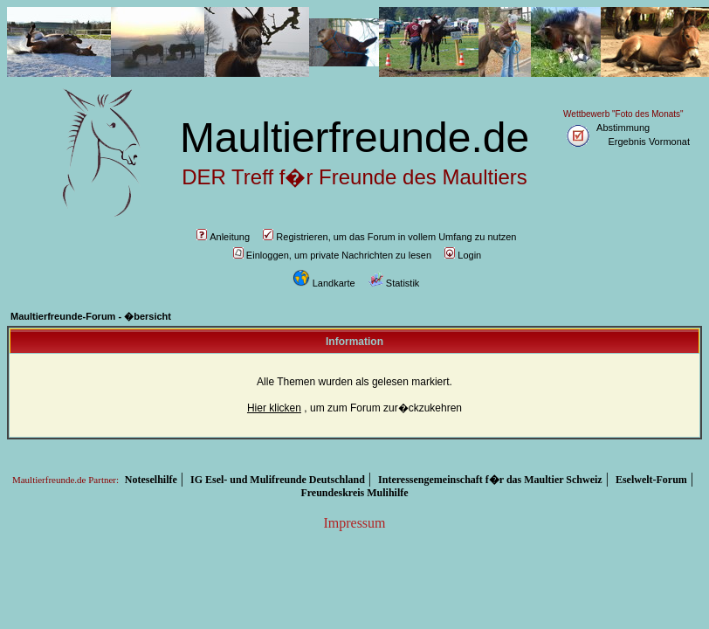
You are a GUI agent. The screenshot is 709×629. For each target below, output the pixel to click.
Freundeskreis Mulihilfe (354, 493)
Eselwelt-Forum (651, 479)
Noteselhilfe (151, 479)
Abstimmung (623, 127)
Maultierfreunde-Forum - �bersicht (90, 316)
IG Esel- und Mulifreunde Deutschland (277, 479)
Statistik (394, 283)
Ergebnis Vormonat (649, 141)
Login (462, 255)
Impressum (354, 522)
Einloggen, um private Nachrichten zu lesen (332, 255)
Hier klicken (274, 408)
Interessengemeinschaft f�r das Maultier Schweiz (490, 479)
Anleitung (223, 237)
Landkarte (324, 283)
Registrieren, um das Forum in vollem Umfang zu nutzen (389, 237)
